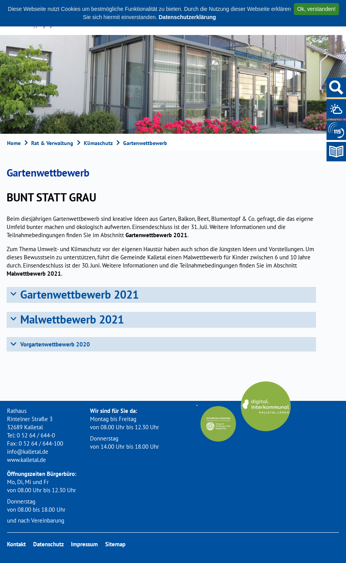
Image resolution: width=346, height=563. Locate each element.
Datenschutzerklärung (187, 17)
